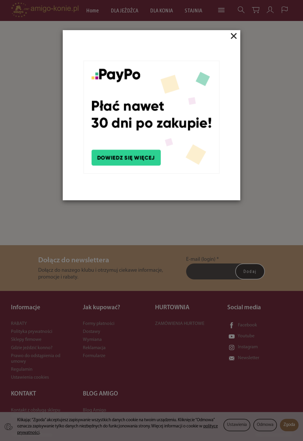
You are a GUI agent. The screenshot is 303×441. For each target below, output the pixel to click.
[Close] (233, 36)
